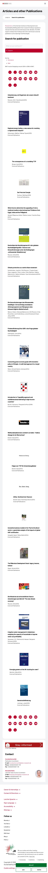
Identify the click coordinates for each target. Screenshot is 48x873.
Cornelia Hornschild (10, 759)
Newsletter (7, 830)
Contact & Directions (12, 793)
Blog (6, 836)
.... (10, 85)
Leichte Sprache (10, 799)
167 (30, 79)
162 (36, 72)
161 (31, 72)
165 (20, 79)
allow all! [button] (31, 865)
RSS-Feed (6, 833)
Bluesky (7, 820)
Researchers (8, 26)
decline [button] (39, 869)
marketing (40, 860)
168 (36, 79)
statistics (31, 860)
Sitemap (8, 810)
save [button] (23, 869)
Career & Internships (12, 790)
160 (25, 72)
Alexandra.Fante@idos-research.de (19, 774)
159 (20, 72)
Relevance (11, 60)
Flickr (6, 839)
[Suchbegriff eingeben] (24, 46)
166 (25, 79)
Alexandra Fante (9, 770)
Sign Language (10, 803)
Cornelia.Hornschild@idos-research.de (20, 763)
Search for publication (18, 17)
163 (10, 79)
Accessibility (9, 806)
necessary (22, 860)
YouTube (7, 823)
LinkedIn (7, 827)
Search (9, 50)
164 (15, 79)
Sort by (7, 58)
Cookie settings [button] (10, 868)
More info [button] (32, 856)
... (15, 72)
